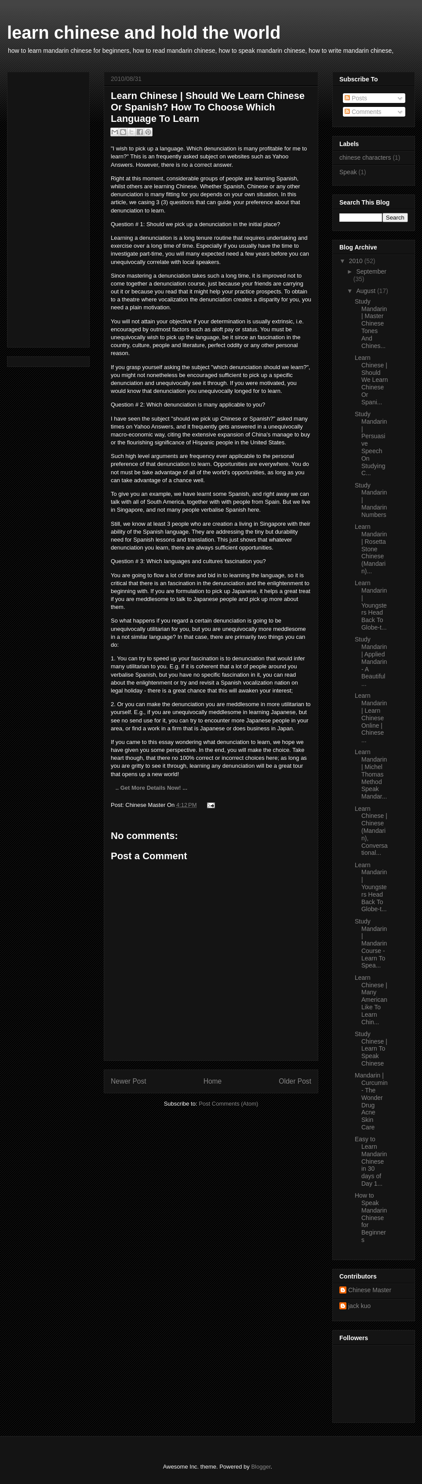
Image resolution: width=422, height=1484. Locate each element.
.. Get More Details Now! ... (150, 787)
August (366, 290)
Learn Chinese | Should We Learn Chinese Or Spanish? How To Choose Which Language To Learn (208, 107)
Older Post (295, 1081)
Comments (363, 111)
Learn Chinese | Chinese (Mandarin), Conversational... (371, 831)
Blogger (260, 1466)
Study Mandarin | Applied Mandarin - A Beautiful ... (371, 661)
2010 (356, 260)
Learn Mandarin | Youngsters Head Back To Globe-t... (371, 605)
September (371, 271)
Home (213, 1081)
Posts (356, 98)
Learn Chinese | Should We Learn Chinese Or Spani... (371, 380)
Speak (348, 172)
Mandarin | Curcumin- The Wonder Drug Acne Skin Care (371, 1101)
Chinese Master (369, 1289)
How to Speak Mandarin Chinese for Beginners (371, 1217)
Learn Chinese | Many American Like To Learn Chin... (371, 1000)
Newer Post (128, 1081)
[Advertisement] (40, 207)
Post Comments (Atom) (228, 1103)
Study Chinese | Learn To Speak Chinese (371, 1048)
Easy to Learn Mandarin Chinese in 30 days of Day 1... (371, 1161)
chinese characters (365, 157)
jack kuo (359, 1305)
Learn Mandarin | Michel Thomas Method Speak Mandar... (371, 774)
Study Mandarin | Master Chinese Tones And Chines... (371, 323)
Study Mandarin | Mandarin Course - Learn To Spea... (371, 943)
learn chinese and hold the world (143, 32)
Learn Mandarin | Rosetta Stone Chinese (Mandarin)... (371, 549)
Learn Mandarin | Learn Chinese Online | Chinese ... (371, 718)
